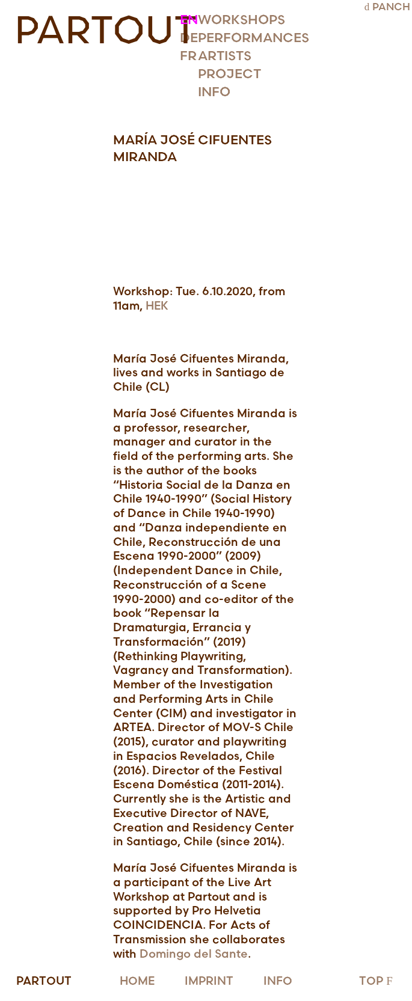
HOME (137, 981)
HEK (157, 306)
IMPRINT (209, 981)
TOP (377, 981)
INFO (277, 981)
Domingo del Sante (194, 954)
